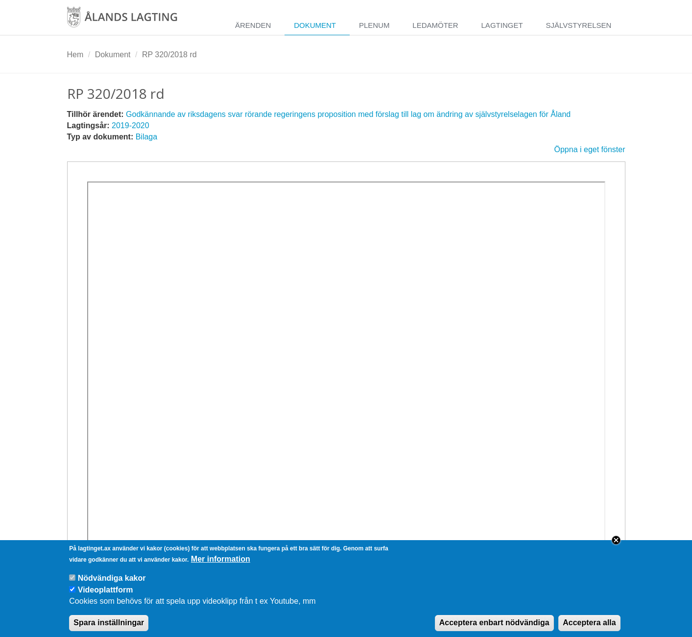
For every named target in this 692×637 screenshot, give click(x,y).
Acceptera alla (589, 628)
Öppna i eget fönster (589, 149)
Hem (75, 54)
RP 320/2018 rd (169, 54)
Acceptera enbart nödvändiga (494, 628)
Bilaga (146, 137)
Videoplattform (105, 596)
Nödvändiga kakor (112, 584)
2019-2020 (130, 125)
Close (616, 546)
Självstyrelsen (578, 25)
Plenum (374, 25)
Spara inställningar (108, 628)
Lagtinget (502, 25)
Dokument (315, 25)
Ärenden (253, 25)
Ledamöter (435, 25)
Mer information (220, 565)
